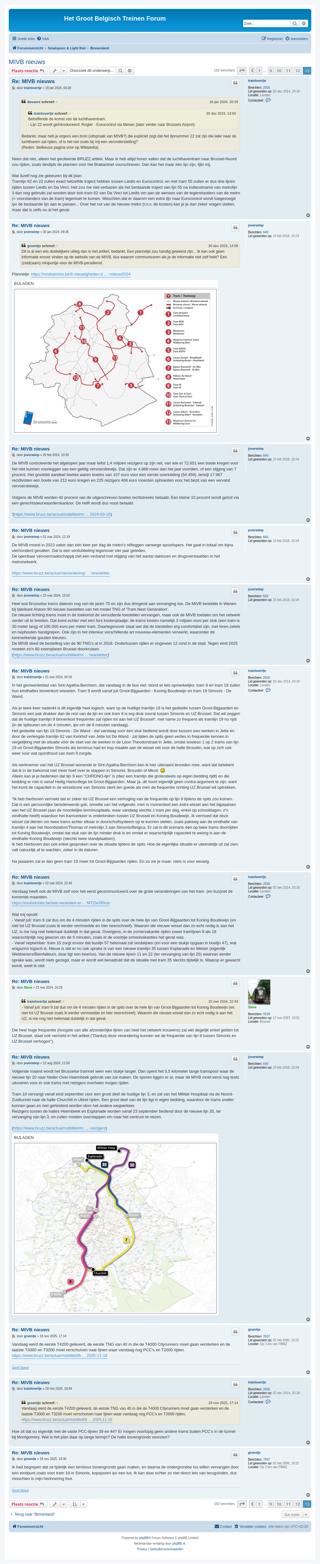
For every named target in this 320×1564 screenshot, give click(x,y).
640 (265, 232)
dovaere (34, 102)
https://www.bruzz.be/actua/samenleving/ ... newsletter (61, 573)
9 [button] (271, 70)
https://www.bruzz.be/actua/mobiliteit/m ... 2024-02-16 (62, 514)
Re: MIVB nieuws (33, 81)
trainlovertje (257, 80)
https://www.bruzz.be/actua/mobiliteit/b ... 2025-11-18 (60, 1355)
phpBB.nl (178, 1543)
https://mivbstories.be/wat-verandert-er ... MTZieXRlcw (61, 903)
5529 (266, 1014)
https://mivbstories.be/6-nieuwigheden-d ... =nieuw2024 (80, 274)
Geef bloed (20, 1367)
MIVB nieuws (27, 61)
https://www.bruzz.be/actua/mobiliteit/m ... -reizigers (59, 1128)
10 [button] (279, 70)
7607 (266, 1336)
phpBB (143, 1538)
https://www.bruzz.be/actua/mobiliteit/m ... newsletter (60, 655)
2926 (266, 87)
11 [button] (288, 70)
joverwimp (255, 225)
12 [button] (297, 70)
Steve (252, 1007)
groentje (34, 246)
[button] (242, 70)
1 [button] (259, 70)
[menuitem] (43, 38)
